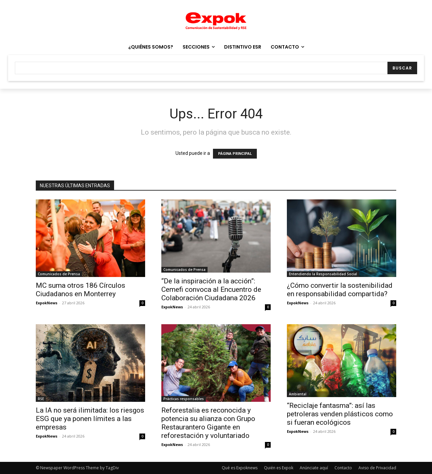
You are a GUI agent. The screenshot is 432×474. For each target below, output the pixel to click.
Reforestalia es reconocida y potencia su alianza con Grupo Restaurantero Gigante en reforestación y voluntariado (208, 423)
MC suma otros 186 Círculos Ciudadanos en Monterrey (80, 289)
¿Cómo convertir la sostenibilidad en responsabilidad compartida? (340, 289)
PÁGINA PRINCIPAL (235, 153)
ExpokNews (46, 302)
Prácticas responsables (183, 398)
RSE (41, 398)
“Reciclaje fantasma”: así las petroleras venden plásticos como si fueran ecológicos (340, 413)
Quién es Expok (278, 468)
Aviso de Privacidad (377, 468)
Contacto (343, 468)
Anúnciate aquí (314, 468)
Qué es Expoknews (240, 468)
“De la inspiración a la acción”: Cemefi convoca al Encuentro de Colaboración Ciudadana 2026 (211, 289)
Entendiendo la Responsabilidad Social (323, 274)
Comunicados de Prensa (59, 274)
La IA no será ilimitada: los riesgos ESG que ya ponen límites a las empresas (90, 418)
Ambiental (297, 394)
